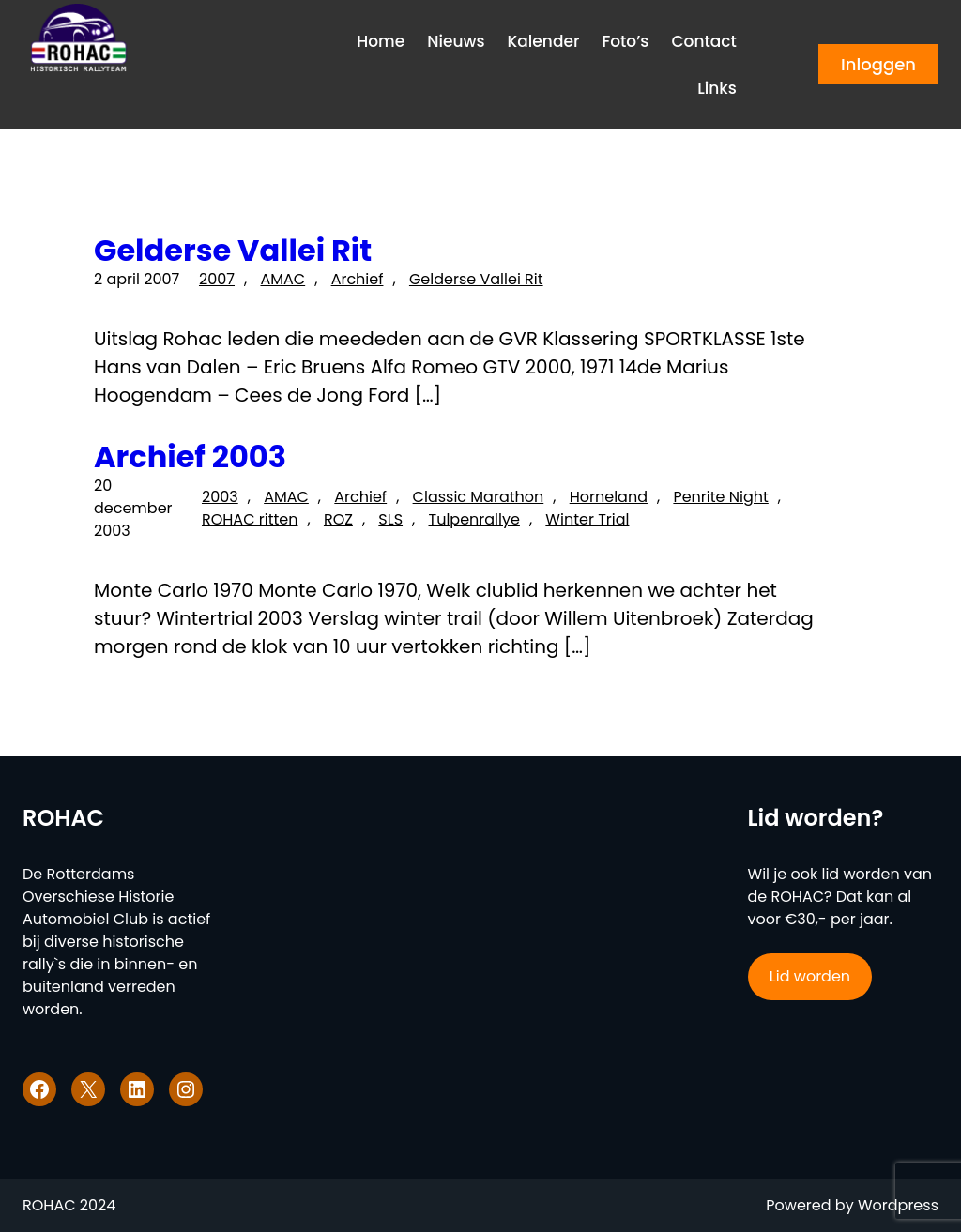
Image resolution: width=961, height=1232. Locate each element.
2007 (217, 279)
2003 (220, 497)
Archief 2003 (190, 457)
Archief (357, 279)
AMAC (282, 279)
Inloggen (878, 64)
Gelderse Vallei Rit (233, 250)
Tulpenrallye (474, 519)
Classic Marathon (478, 497)
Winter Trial (587, 519)
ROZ (338, 519)
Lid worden (810, 976)
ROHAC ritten (250, 519)
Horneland (609, 497)
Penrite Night (720, 497)
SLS (390, 519)
